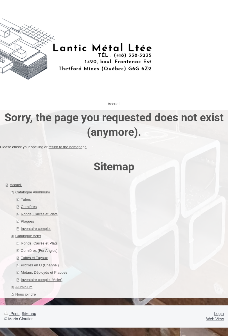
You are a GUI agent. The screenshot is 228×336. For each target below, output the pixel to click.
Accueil (16, 185)
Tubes (26, 199)
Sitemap (29, 313)
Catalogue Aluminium (32, 192)
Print (12, 313)
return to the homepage (68, 147)
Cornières (29, 207)
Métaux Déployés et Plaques (44, 272)
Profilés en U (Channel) (40, 265)
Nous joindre (25, 294)
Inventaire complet (36, 229)
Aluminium (24, 287)
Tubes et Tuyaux (34, 258)
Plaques (27, 221)
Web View (215, 319)
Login (219, 313)
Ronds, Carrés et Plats (39, 214)
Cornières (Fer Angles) (39, 250)
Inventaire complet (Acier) (41, 280)
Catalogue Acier (28, 236)
